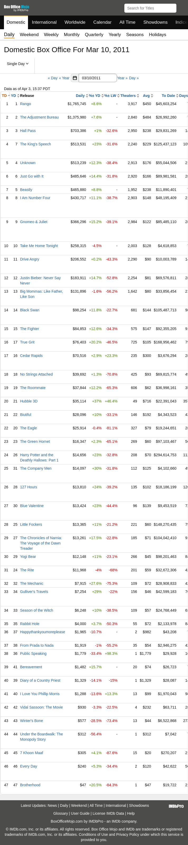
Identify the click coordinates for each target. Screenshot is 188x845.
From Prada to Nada (37, 645)
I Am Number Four (35, 198)
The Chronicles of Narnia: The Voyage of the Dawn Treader (41, 543)
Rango (25, 104)
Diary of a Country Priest (40, 680)
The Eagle (28, 428)
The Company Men (35, 468)
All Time (127, 22)
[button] (181, 7)
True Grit (27, 342)
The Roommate (32, 388)
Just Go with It (32, 176)
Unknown (27, 163)
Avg (146, 96)
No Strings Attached (36, 374)
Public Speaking (33, 653)
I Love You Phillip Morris (39, 694)
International (44, 22)
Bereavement (31, 667)
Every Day (28, 766)
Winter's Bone (31, 721)
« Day (53, 78)
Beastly (26, 190)
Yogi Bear (28, 556)
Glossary (60, 813)
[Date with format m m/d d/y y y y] (98, 78)
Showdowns (155, 22)
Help (131, 813)
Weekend (29, 34)
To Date (168, 96)
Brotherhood (30, 785)
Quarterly (94, 34)
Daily (80, 96)
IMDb (116, 821)
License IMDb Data (108, 813)
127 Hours (28, 487)
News (52, 805)
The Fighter (29, 329)
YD (13, 96)
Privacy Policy (127, 834)
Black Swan (29, 310)
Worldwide (74, 22)
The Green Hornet (35, 441)
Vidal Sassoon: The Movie (41, 707)
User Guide (80, 813)
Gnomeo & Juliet (34, 222)
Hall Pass (28, 131)
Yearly (115, 34)
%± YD (94, 96)
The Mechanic (31, 583)
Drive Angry (29, 259)
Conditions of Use (93, 834)
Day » (134, 78)
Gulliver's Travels (34, 591)
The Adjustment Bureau (39, 117)
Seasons (135, 34)
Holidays (157, 34)
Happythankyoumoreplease (42, 632)
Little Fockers (31, 524)
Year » (122, 78)
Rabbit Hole (29, 624)
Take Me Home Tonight (39, 246)
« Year (64, 78)
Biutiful (25, 414)
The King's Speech (35, 144)
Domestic (16, 22)
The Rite (27, 570)
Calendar (102, 22)
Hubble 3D (28, 401)
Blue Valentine (32, 506)
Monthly (72, 34)
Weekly (51, 34)
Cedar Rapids (31, 355)
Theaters (128, 96)
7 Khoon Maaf (31, 753)
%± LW (110, 96)
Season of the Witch (36, 610)
